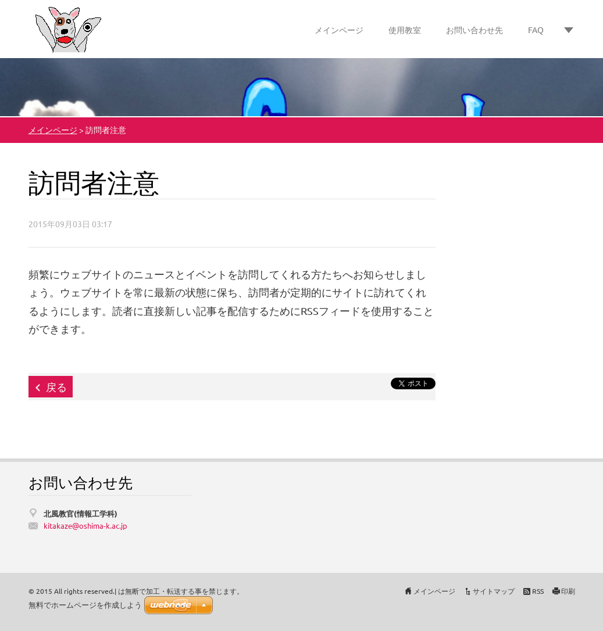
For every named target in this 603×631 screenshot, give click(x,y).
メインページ (339, 29)
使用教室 (404, 29)
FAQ (536, 29)
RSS (538, 591)
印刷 (568, 591)
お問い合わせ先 (474, 29)
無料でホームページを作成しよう (85, 605)
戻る (56, 387)
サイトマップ (494, 591)
